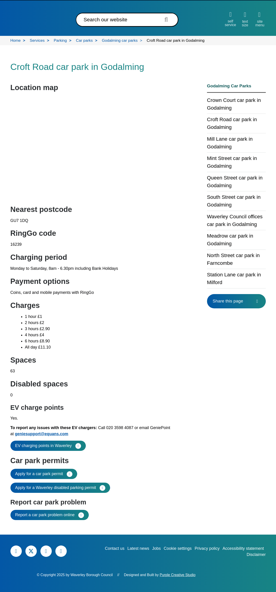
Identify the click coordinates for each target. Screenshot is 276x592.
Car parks (84, 40)
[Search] (117, 19)
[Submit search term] (168, 19)
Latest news (138, 548)
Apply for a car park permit (39, 474)
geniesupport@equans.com (41, 434)
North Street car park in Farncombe (233, 259)
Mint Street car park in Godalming (232, 162)
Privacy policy (207, 548)
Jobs (156, 548)
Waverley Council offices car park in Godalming (235, 220)
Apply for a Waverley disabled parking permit (55, 487)
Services (37, 40)
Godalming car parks (120, 40)
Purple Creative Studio (178, 575)
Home (15, 40)
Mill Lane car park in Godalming (230, 143)
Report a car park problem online (45, 515)
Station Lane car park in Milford (234, 278)
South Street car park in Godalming (234, 201)
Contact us (114, 548)
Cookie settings (178, 548)
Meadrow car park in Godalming (230, 239)
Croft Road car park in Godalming (232, 123)
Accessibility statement (243, 548)
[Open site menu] (260, 19)
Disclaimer (256, 554)
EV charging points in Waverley (43, 445)
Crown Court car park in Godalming (234, 104)
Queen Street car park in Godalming (235, 181)
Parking (60, 40)
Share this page (236, 301)
